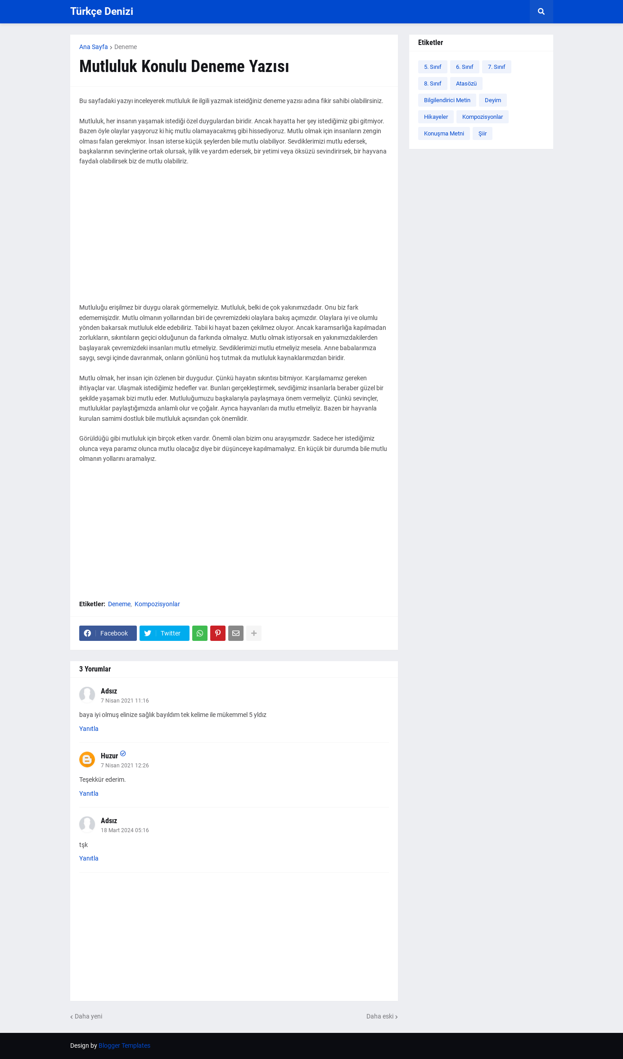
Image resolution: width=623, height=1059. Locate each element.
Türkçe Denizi (101, 11)
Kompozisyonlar (157, 604)
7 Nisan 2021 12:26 (125, 765)
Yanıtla (89, 728)
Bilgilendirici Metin (447, 100)
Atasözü (466, 83)
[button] (541, 11)
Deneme (125, 47)
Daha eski (379, 1016)
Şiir (483, 133)
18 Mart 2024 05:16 (125, 830)
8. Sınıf (433, 83)
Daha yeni (88, 1016)
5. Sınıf (433, 66)
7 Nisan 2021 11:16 (125, 701)
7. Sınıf (497, 66)
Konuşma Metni (444, 133)
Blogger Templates (124, 1045)
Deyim (493, 100)
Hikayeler (436, 116)
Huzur (109, 756)
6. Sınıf (465, 66)
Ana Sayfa (93, 47)
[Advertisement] (234, 239)
